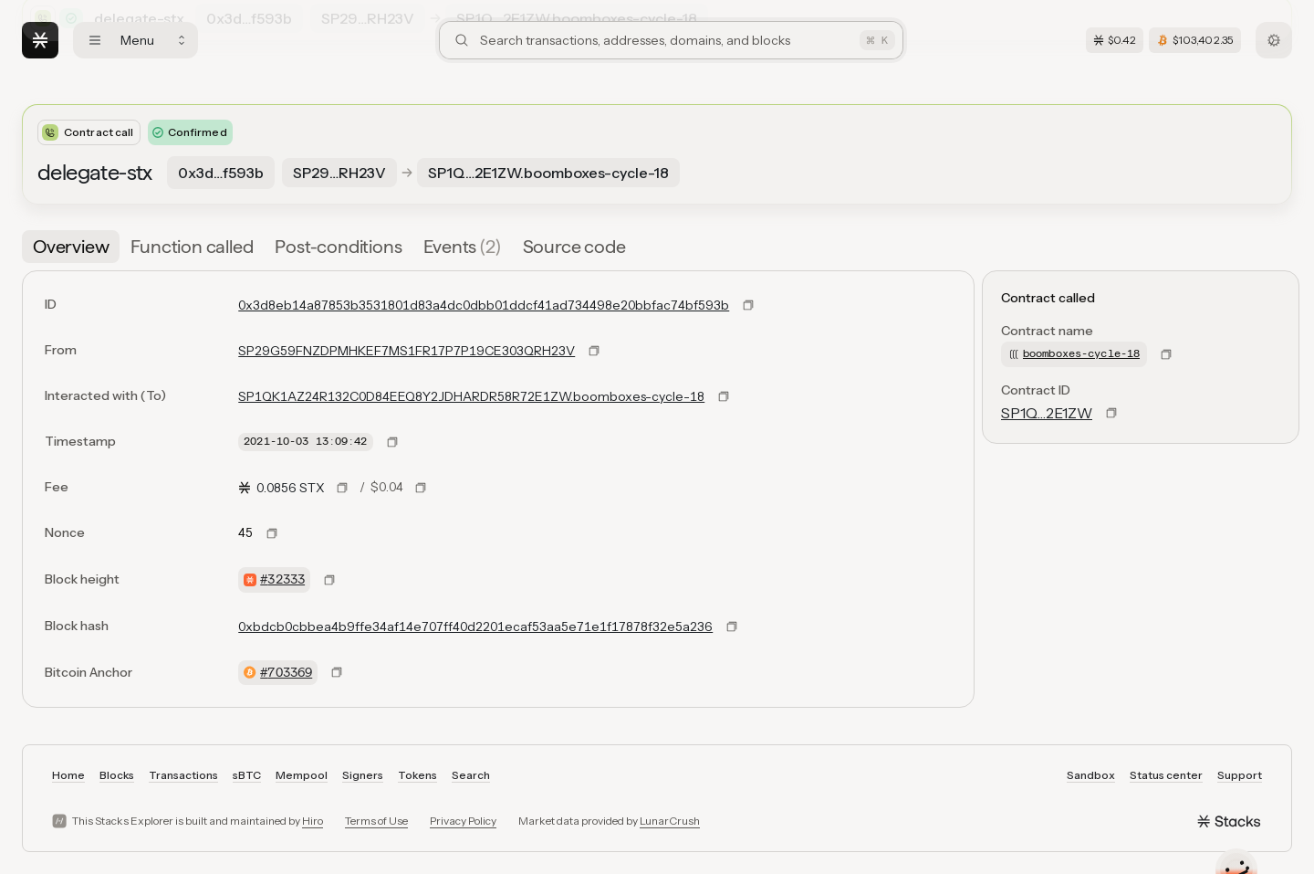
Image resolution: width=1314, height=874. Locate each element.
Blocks (116, 775)
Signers (362, 775)
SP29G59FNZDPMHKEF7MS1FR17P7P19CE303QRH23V (406, 350)
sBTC (247, 775)
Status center (1166, 775)
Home (68, 775)
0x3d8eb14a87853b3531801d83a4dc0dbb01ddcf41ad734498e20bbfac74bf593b (483, 305)
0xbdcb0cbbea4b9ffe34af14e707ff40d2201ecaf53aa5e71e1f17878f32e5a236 (475, 626)
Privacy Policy (463, 820)
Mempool (302, 775)
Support (1239, 775)
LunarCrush (670, 820)
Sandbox (1091, 775)
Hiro (312, 820)
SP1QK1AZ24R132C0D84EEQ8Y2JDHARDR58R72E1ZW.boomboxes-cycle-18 (471, 396)
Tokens (417, 775)
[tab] (71, 246)
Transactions (183, 775)
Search (471, 775)
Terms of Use (376, 820)
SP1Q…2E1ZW (1046, 413)
